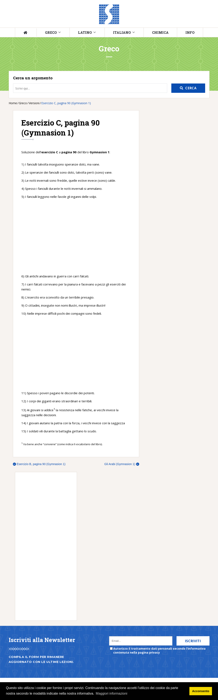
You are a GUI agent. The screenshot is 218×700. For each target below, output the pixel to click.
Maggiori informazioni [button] (111, 693)
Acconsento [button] (200, 691)
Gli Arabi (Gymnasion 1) (121, 464)
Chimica (160, 32)
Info (190, 32)
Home (13, 103)
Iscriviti (193, 641)
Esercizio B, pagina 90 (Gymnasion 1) (39, 464)
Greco (51, 32)
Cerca (190, 88)
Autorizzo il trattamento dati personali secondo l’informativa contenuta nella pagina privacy (159, 650)
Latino (85, 32)
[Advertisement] (76, 236)
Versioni (34, 103)
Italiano (122, 32)
